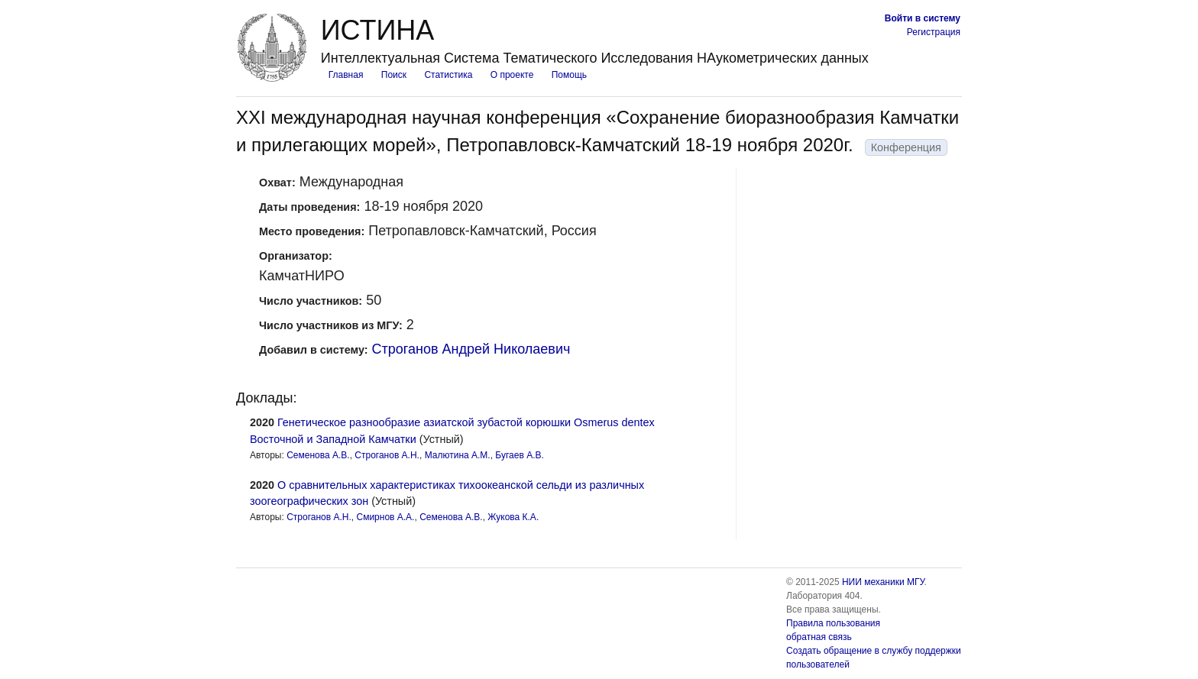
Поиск (393, 75)
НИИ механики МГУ (883, 582)
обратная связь (819, 637)
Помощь (569, 75)
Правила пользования (833, 623)
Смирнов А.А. (385, 517)
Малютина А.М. (458, 455)
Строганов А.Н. (387, 455)
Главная (346, 75)
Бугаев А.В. (519, 455)
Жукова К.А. (513, 517)
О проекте (512, 75)
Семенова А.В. (318, 455)
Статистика (448, 75)
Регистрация (933, 32)
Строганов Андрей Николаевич (471, 349)
